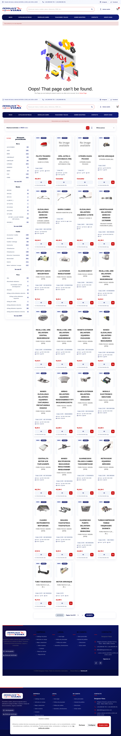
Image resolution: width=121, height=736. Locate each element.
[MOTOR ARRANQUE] (106, 144)
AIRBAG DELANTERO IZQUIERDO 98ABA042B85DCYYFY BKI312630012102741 (65, 396)
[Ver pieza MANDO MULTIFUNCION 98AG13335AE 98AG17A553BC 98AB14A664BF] (62, 493)
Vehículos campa (43, 17)
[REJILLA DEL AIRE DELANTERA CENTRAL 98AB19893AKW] (106, 259)
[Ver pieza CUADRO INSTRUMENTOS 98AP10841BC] (41, 554)
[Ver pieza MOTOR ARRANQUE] (104, 182)
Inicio (10, 17)
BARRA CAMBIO (64, 209)
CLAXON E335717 (85, 271)
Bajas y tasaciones (42, 642)
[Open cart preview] (117, 9)
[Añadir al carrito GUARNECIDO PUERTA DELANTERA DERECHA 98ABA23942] (92, 554)
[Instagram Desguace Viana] (103, 2)
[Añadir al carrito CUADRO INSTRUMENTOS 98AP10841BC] (50, 554)
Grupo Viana (108, 17)
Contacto (94, 17)
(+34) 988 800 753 (49, 2)
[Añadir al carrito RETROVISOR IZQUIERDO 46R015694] (113, 493)
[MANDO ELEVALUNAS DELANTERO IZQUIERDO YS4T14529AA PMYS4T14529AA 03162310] (43, 379)
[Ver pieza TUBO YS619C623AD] (41, 603)
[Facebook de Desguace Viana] (96, 663)
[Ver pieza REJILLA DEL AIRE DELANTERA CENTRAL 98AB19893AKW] (104, 302)
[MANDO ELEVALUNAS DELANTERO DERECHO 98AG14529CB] (106, 318)
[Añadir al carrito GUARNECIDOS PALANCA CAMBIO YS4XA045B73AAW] (92, 493)
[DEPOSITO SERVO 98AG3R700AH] (43, 259)
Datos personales (82, 636)
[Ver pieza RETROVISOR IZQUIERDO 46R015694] (104, 493)
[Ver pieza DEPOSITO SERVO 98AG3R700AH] (41, 302)
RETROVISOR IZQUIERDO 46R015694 (106, 461)
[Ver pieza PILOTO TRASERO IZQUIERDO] (41, 182)
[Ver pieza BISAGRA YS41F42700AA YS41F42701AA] (62, 554)
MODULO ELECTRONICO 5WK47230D (106, 394)
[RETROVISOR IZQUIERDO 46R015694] (106, 446)
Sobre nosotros (79, 17)
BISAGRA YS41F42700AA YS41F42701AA (64, 523)
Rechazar (82, 725)
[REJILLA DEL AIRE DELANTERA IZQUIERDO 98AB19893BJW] (64, 318)
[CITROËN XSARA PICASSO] (85, 144)
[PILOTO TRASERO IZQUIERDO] (43, 144)
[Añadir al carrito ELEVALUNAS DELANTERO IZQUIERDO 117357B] (92, 244)
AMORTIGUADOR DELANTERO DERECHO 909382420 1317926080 (106, 214)
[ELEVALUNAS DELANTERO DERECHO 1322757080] (43, 197)
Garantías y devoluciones (61, 645)
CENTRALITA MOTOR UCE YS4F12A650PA (43, 461)
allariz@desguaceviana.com (104, 649)
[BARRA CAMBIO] (64, 197)
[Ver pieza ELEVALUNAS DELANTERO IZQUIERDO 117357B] (83, 244)
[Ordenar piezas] (105, 128)
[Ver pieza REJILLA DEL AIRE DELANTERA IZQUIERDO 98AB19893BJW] (62, 364)
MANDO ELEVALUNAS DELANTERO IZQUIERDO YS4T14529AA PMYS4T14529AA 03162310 (43, 399)
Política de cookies (61, 642)
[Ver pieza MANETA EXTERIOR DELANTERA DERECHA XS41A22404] (83, 431)
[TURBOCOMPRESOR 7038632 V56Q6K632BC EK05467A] (106, 508)
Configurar (91, 725)
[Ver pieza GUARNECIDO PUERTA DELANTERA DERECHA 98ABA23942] (83, 554)
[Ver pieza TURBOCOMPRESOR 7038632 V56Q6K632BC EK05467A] (104, 554)
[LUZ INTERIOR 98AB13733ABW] (64, 259)
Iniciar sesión (82, 645)
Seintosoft (84, 671)
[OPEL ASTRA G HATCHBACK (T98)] (64, 144)
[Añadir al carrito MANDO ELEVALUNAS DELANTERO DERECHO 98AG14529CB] (113, 364)
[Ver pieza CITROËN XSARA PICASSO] (85, 182)
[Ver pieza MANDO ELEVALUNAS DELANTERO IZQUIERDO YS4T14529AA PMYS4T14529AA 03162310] (41, 431)
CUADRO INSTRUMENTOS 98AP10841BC (43, 523)
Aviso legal (61, 636)
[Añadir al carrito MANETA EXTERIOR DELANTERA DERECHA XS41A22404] (92, 431)
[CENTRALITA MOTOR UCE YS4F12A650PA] (43, 446)
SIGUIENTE (89, 615)
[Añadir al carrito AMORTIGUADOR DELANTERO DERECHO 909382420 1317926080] (113, 244)
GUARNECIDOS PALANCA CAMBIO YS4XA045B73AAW (85, 461)
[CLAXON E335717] (85, 259)
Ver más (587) (18, 315)
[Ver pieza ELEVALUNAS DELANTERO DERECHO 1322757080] (41, 244)
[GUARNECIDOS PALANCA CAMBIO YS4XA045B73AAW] (85, 446)
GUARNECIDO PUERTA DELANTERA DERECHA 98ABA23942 (85, 525)
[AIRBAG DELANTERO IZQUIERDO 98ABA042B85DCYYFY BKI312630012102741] (64, 379)
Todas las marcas (41, 651)
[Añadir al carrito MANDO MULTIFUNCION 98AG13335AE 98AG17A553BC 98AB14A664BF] (71, 493)
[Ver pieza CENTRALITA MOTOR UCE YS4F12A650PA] (41, 493)
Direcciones (82, 642)
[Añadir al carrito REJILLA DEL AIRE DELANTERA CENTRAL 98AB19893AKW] (113, 302)
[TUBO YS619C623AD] (43, 570)
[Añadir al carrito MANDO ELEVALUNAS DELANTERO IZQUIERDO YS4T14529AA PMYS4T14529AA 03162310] (50, 431)
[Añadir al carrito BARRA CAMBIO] (71, 244)
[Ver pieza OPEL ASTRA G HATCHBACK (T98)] (64, 182)
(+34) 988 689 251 (61, 2)
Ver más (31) (18, 181)
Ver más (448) (18, 226)
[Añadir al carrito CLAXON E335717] (92, 302)
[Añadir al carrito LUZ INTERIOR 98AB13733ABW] (71, 302)
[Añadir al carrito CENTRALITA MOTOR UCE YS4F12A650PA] (50, 493)
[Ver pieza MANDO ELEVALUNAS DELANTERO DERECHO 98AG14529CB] (104, 364)
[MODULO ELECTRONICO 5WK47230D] (106, 379)
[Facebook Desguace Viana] (114, 2)
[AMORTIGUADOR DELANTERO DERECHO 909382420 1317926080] (106, 197)
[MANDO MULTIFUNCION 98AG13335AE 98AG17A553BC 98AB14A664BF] (64, 446)
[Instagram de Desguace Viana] (100, 663)
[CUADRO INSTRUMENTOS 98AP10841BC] (43, 508)
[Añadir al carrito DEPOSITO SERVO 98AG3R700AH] (50, 302)
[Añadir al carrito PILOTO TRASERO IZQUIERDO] (50, 182)
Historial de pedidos (82, 639)
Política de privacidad (61, 639)
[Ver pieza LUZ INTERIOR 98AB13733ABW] (62, 302)
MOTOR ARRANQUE (106, 156)
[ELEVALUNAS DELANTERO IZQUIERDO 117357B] (85, 197)
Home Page (83, 93)
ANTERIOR (60, 615)
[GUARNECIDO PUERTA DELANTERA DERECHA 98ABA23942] (85, 508)
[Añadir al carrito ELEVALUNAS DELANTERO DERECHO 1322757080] (50, 244)
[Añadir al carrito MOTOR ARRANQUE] (113, 182)
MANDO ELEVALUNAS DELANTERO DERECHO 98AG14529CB (106, 335)
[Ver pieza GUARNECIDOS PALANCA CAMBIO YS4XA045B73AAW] (83, 493)
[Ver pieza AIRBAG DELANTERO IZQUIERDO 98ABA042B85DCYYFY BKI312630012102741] (62, 431)
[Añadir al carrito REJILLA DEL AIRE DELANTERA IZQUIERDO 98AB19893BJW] (71, 364)
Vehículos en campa (41, 639)
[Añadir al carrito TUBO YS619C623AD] (50, 603)
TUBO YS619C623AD (43, 582)
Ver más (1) (18, 269)
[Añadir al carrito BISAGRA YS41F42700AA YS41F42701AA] (71, 554)
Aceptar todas (103, 725)
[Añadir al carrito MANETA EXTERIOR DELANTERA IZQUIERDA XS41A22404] (92, 364)
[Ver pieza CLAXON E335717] (83, 302)
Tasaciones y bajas (61, 17)
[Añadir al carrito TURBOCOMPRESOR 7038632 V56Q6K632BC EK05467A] (113, 554)
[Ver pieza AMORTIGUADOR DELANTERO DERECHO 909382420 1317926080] (104, 244)
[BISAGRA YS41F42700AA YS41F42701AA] (64, 508)
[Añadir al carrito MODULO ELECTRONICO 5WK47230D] (113, 431)
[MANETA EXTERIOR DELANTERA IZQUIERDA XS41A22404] (85, 318)
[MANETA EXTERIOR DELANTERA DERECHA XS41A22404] (85, 379)
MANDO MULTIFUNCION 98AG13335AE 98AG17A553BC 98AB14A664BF (64, 464)
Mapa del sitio (41, 654)
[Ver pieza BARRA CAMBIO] (62, 244)
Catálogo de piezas (25, 17)
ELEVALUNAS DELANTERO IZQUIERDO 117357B (85, 212)
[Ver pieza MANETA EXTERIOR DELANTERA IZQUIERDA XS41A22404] (83, 364)
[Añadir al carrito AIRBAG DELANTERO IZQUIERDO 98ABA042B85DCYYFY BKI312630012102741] (71, 431)
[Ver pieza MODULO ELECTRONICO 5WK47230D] (104, 431)
